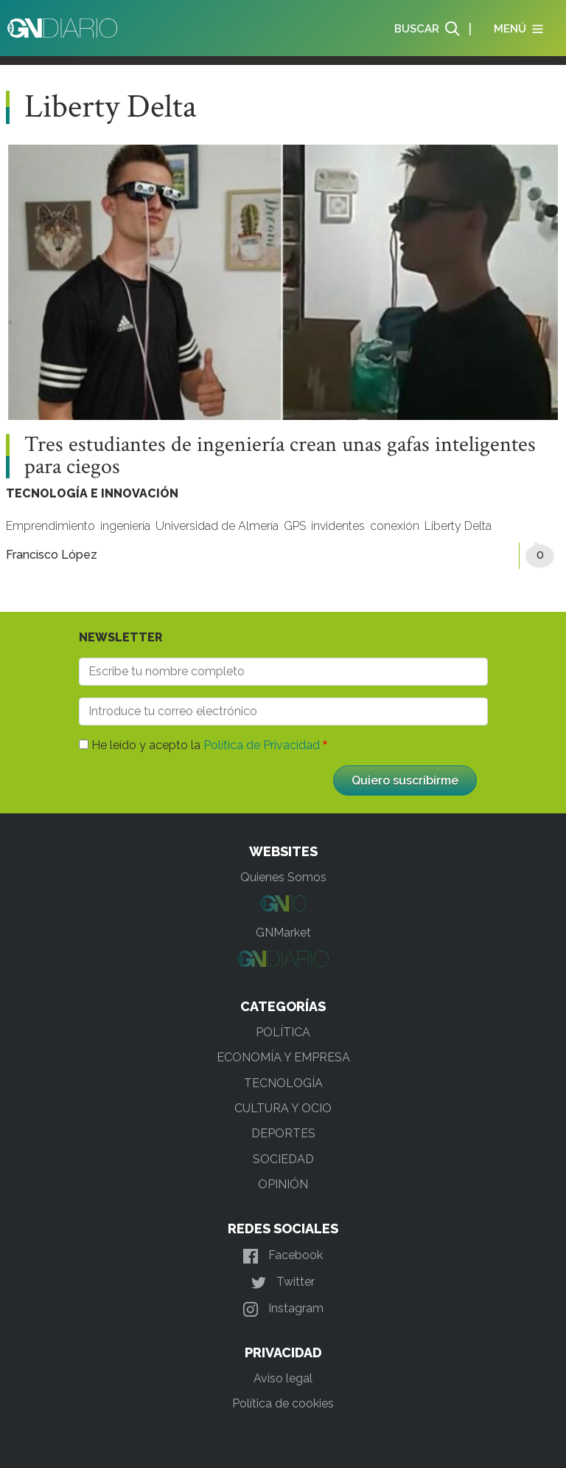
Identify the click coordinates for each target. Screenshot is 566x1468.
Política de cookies (283, 1403)
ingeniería (125, 526)
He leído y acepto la (205, 745)
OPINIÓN (283, 1184)
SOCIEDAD (283, 1159)
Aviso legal (283, 1378)
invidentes (338, 526)
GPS (295, 526)
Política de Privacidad (261, 745)
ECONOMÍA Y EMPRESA (283, 1057)
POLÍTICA (283, 1032)
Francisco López (51, 555)
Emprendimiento (50, 526)
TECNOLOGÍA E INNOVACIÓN (92, 493)
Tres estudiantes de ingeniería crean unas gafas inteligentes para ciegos (280, 456)
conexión (394, 526)
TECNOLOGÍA (283, 1083)
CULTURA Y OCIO (283, 1108)
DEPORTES (283, 1133)
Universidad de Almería (217, 526)
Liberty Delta (458, 526)
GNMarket (283, 933)
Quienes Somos (283, 877)
